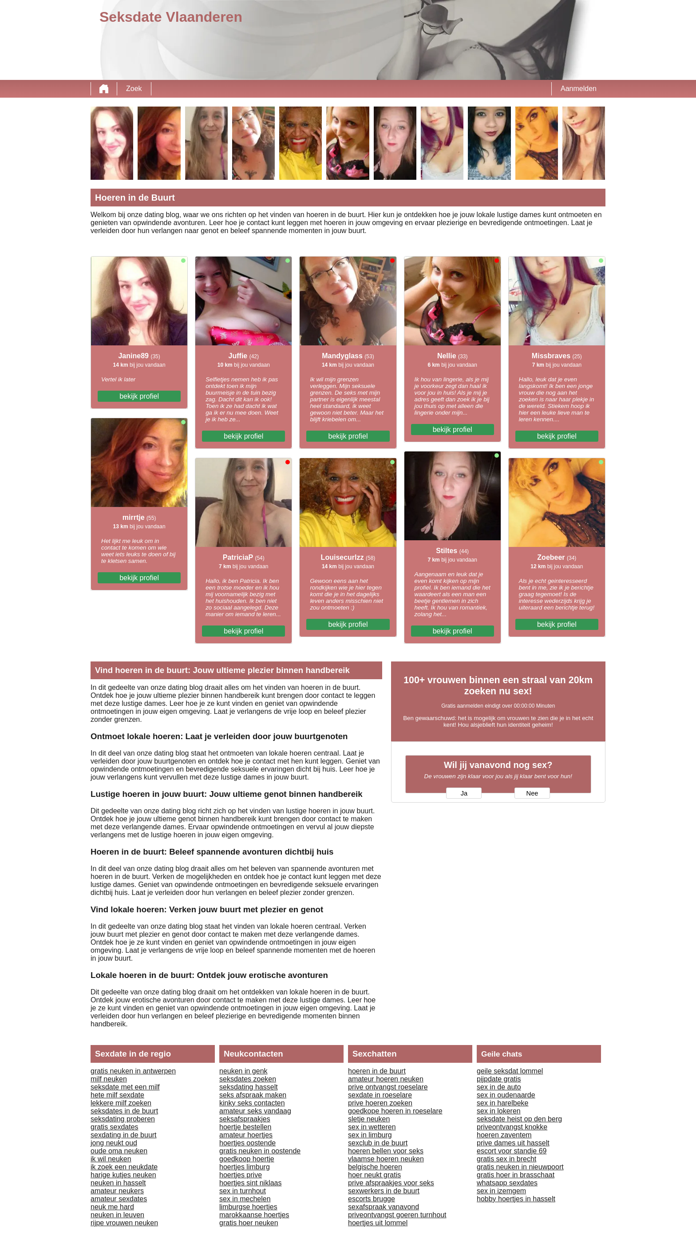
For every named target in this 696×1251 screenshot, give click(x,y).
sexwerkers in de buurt (383, 1191)
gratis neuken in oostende (260, 1151)
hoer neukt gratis (374, 1175)
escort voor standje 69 (511, 1151)
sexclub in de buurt (377, 1143)
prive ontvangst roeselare (388, 1087)
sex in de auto (499, 1087)
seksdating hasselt (248, 1087)
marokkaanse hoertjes (254, 1215)
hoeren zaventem (504, 1135)
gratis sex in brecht (506, 1159)
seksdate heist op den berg (519, 1119)
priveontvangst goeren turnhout (397, 1215)
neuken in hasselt (118, 1183)
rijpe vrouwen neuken (124, 1223)
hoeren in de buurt (377, 1071)
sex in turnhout (242, 1191)
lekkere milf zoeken (121, 1103)
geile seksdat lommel (510, 1071)
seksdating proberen (123, 1119)
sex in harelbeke (503, 1103)
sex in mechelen (245, 1199)
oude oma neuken (119, 1151)
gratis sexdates (114, 1127)
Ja (464, 793)
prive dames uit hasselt (513, 1143)
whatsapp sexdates (507, 1183)
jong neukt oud (114, 1143)
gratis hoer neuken (248, 1223)
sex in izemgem (501, 1191)
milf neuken (109, 1079)
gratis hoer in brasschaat (515, 1175)
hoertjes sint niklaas (250, 1183)
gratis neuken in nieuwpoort (520, 1167)
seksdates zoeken (247, 1079)
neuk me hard (112, 1207)
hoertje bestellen (245, 1127)
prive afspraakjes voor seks (391, 1183)
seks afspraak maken (252, 1095)
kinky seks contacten (252, 1103)
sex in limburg (370, 1135)
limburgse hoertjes (248, 1207)
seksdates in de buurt (124, 1111)
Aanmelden (579, 88)
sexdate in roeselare (380, 1095)
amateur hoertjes (246, 1135)
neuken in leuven (117, 1215)
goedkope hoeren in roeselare (395, 1111)
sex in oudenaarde (506, 1095)
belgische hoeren (375, 1167)
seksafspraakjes (244, 1119)
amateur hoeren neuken (385, 1079)
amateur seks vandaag (255, 1111)
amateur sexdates (119, 1199)
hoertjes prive (240, 1175)
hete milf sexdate (117, 1095)
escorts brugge (371, 1199)
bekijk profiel (139, 396)
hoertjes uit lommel (377, 1223)
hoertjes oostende (247, 1143)
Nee (532, 793)
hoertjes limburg (244, 1167)
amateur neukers (117, 1191)
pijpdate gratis (499, 1079)
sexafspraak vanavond (383, 1207)
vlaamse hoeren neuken (386, 1159)
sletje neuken (369, 1119)
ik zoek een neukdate (124, 1167)
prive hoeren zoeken (380, 1103)
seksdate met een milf (125, 1087)
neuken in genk (243, 1071)
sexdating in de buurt (124, 1135)
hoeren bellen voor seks (385, 1151)
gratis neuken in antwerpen (133, 1071)
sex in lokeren (499, 1111)
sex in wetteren (372, 1127)
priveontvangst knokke (512, 1127)
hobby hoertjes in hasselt (516, 1199)
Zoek (134, 88)
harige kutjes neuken (123, 1175)
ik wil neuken (111, 1159)
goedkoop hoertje (246, 1159)
